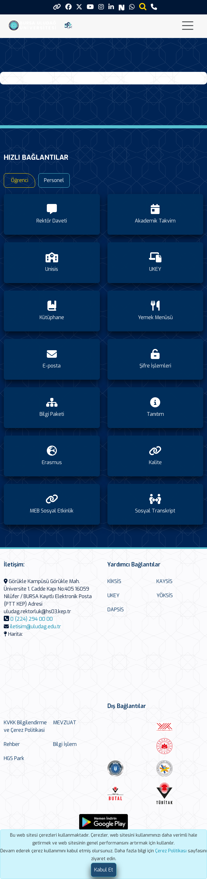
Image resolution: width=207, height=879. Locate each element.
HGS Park (14, 758)
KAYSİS (164, 581)
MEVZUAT (64, 722)
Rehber (12, 744)
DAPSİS (115, 609)
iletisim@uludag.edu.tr (35, 626)
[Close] (104, 870)
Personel (54, 180)
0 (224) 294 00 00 (31, 619)
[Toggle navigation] (188, 25)
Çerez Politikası (171, 851)
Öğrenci (19, 180)
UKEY (113, 595)
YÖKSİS (164, 595)
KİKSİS (114, 581)
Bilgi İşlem (65, 744)
